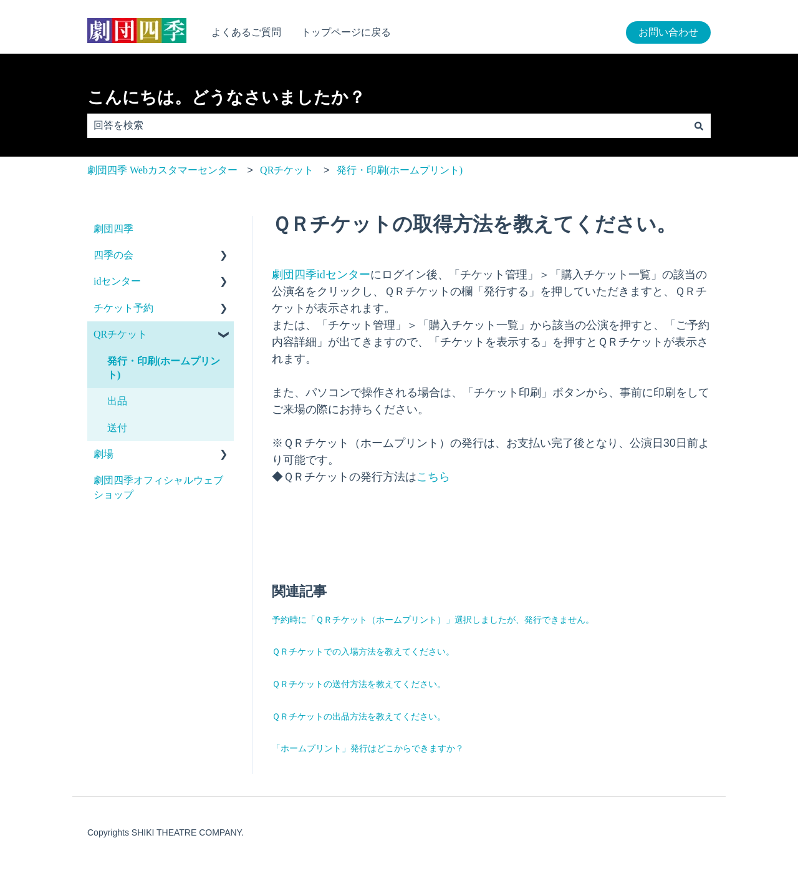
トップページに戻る (346, 32)
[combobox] (387, 125)
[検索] (699, 125)
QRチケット (287, 170)
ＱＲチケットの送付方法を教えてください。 (359, 684)
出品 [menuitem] (117, 401)
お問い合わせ (668, 32)
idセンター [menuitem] (117, 281)
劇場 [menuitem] (103, 454)
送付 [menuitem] (117, 427)
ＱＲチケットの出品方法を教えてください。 (359, 716)
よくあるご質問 (246, 32)
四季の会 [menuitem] (113, 255)
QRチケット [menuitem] (120, 334)
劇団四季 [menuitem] (113, 228)
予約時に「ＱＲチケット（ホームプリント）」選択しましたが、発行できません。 (433, 620)
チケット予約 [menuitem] (123, 308)
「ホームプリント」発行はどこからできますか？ (368, 748)
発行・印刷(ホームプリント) (400, 170)
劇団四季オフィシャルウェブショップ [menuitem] (158, 487)
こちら (433, 477)
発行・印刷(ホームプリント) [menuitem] (163, 368)
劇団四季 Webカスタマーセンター (162, 170)
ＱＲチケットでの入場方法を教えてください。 (363, 651)
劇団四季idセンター (321, 274)
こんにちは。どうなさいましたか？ (226, 97)
